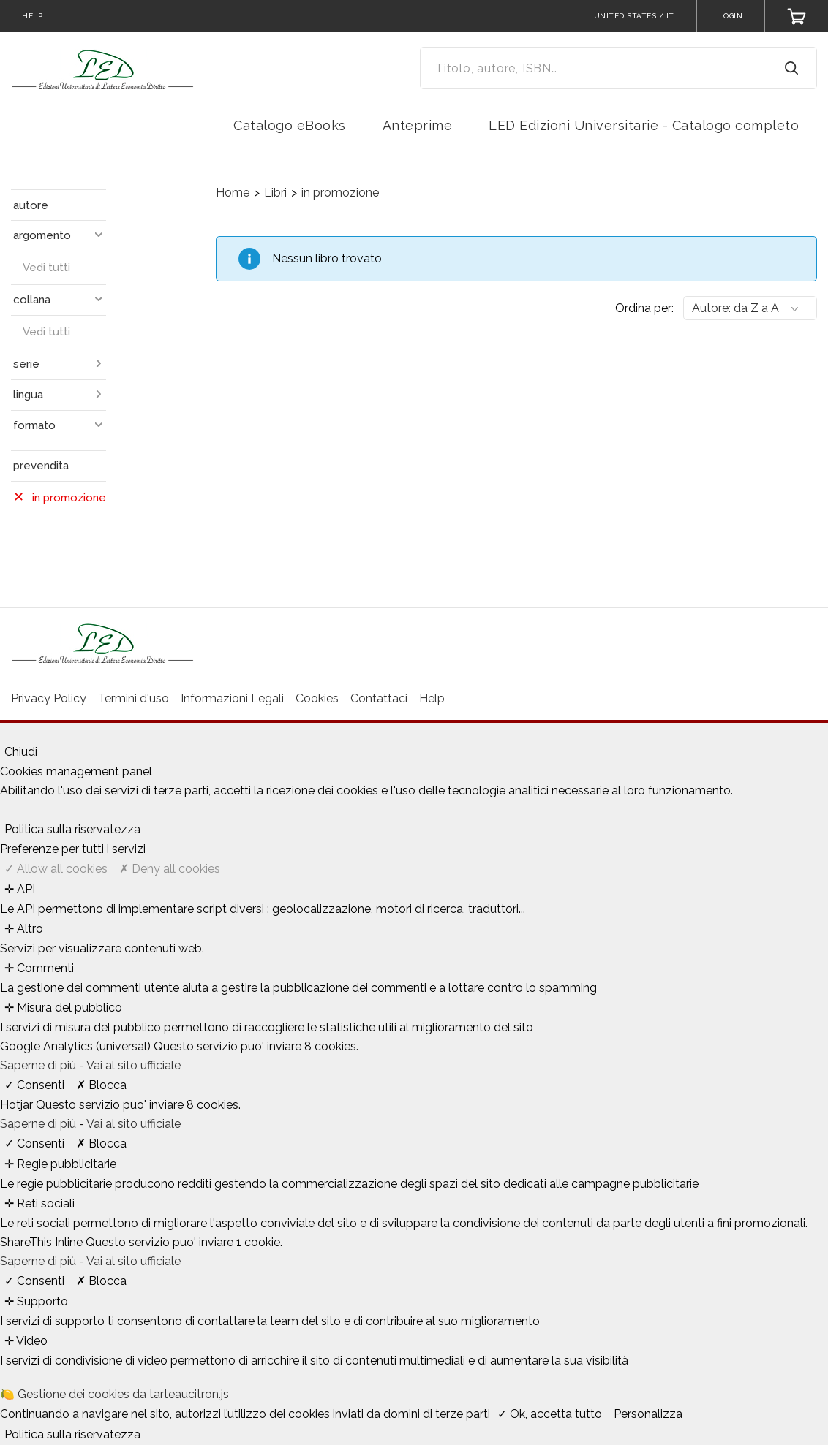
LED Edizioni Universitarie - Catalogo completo (644, 125)
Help (432, 698)
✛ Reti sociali (39, 1203)
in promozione (340, 193)
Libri (275, 193)
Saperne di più (39, 1065)
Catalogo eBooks (289, 125)
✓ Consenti (34, 1085)
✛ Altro (23, 929)
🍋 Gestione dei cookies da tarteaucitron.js (114, 1394)
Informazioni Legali (232, 698)
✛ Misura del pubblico (63, 1007)
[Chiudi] (4, 736)
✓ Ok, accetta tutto (549, 1414)
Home (232, 193)
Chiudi (20, 752)
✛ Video (26, 1341)
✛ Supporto (36, 1301)
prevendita (41, 465)
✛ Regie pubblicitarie (60, 1164)
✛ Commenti (39, 968)
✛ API (19, 889)
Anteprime (418, 125)
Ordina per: (644, 308)
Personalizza (648, 1414)
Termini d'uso (133, 698)
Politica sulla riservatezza (72, 829)
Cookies (317, 698)
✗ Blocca (101, 1085)
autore (30, 205)
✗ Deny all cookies (169, 869)
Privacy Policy (48, 698)
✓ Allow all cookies (56, 869)
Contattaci (378, 698)
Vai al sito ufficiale (133, 1065)
